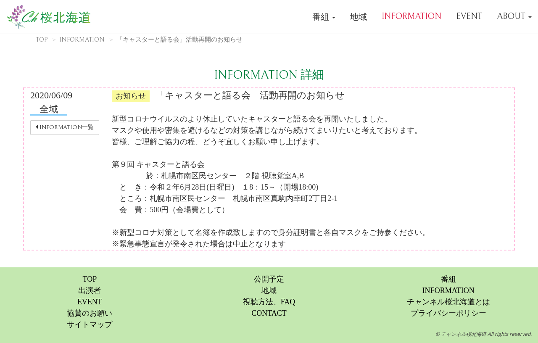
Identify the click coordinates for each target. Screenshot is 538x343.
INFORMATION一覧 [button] (65, 127)
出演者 (89, 290)
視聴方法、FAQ (269, 302)
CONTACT (269, 313)
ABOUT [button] (514, 16)
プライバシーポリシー (448, 313)
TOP (41, 39)
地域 (358, 16)
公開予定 (269, 279)
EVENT (469, 16)
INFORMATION (411, 16)
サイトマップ (89, 324)
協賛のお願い (89, 313)
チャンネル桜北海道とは (448, 302)
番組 (448, 279)
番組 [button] (323, 16)
